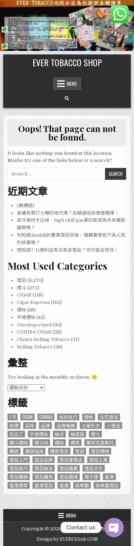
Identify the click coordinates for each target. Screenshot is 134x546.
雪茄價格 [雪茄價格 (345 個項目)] (100, 451)
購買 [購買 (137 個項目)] (14, 451)
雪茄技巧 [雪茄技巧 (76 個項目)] (18, 468)
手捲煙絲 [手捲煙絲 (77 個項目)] (39, 434)
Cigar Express (33, 302)
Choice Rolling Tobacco (43, 339)
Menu (72, 83)
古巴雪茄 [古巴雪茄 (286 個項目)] (109, 417)
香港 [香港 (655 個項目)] (109, 476)
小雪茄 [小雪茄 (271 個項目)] (113, 425)
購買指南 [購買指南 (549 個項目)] (34, 451)
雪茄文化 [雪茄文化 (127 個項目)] (93, 468)
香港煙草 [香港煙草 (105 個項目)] (18, 485)
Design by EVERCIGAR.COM (67, 539)
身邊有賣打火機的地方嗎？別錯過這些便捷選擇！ (68, 213)
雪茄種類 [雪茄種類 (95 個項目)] (18, 476)
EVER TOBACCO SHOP (67, 62)
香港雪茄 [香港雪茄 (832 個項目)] (43, 485)
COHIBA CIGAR (34, 332)
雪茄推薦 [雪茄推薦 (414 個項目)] (68, 468)
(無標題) (25, 205)
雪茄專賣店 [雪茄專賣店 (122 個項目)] (71, 459)
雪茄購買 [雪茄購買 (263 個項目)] (43, 476)
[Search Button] (66, 98)
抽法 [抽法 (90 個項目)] (59, 434)
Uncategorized (34, 324)
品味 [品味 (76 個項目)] (29, 425)
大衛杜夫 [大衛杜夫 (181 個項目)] (90, 425)
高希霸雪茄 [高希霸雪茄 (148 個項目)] (107, 485)
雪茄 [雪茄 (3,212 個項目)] (79, 451)
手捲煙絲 (26, 317)
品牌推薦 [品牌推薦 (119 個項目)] (65, 425)
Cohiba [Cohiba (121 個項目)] (46, 417)
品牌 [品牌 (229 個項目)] (45, 425)
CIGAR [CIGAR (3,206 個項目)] (27, 417)
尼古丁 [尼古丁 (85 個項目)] (16, 434)
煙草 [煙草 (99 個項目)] (75, 442)
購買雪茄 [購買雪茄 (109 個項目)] (59, 451)
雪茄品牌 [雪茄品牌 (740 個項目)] (43, 459)
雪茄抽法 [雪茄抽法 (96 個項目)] (43, 468)
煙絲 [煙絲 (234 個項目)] (59, 442)
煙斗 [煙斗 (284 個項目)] (95, 434)
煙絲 (21, 310)
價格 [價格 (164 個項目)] (88, 417)
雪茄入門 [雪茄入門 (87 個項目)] (18, 459)
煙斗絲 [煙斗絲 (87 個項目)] (41, 442)
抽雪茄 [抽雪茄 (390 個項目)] (77, 434)
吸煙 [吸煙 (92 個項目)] (14, 425)
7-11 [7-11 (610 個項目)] (12, 417)
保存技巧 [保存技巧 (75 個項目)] (68, 417)
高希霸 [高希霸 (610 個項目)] (82, 485)
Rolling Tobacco (35, 347)
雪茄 (21, 280)
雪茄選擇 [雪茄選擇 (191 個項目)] (68, 476)
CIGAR (24, 295)
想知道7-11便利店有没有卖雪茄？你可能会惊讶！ (68, 250)
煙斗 (21, 287)
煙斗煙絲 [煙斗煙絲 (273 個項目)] (18, 442)
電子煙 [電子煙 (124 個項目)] (91, 476)
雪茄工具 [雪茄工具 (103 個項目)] (98, 459)
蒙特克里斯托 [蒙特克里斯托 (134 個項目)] (100, 442)
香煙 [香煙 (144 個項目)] (64, 485)
